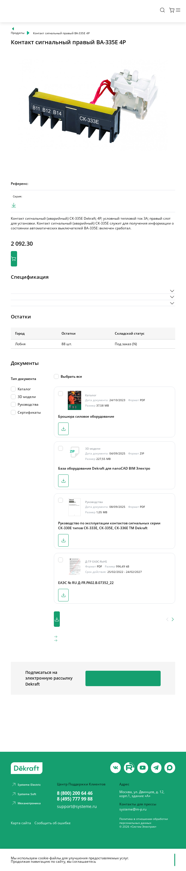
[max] (169, 767)
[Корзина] (159, 11)
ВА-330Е (35, 203)
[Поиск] (149, 11)
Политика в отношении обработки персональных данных (143, 821)
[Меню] (172, 11)
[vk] (115, 767)
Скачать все (76, 648)
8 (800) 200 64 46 (75, 793)
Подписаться (135, 713)
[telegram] (156, 767)
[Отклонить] (172, 860)
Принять (141, 860)
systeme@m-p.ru (132, 809)
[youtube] (129, 767)
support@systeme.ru (77, 807)
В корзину (31, 267)
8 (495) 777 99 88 (75, 799)
